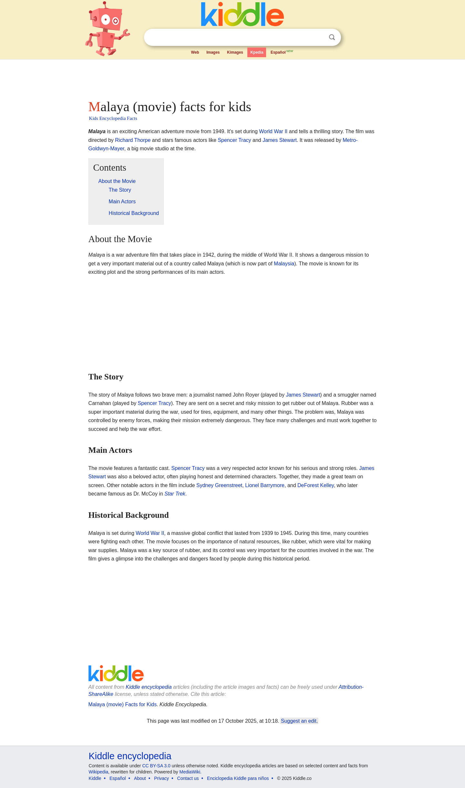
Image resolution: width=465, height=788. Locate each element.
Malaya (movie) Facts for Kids (122, 704)
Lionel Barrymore (264, 485)
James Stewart (280, 140)
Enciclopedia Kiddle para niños (238, 778)
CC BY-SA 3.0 (156, 765)
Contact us (188, 778)
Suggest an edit (298, 721)
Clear (318, 37)
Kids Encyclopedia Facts (113, 118)
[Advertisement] (232, 77)
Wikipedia (98, 771)
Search (332, 37)
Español (282, 52)
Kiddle (95, 778)
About (140, 778)
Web (195, 52)
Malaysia (284, 263)
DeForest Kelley (315, 485)
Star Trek (174, 493)
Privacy (161, 778)
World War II (273, 131)
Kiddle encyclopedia (148, 687)
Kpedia (256, 52)
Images (213, 52)
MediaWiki (190, 771)
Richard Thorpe (132, 140)
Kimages (235, 52)
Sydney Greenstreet (219, 485)
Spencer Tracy (234, 140)
